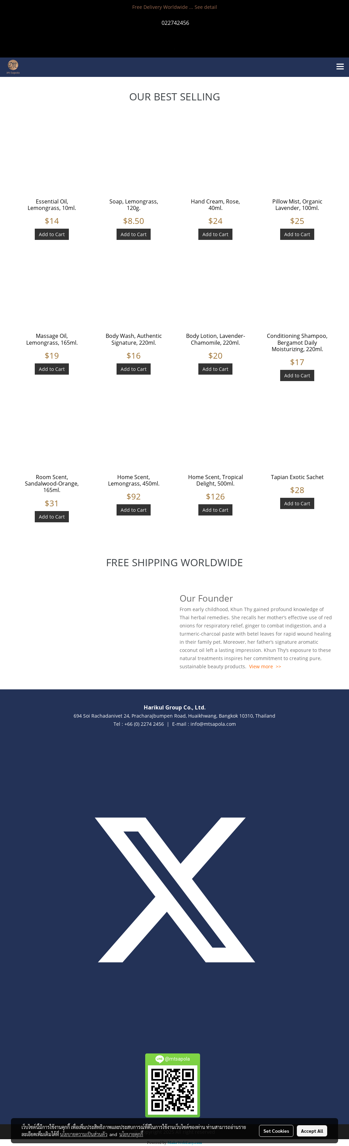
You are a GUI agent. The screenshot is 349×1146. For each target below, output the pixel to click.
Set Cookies (276, 1131)
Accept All (312, 1131)
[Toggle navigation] (340, 67)
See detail (206, 7)
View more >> (265, 666)
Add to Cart (52, 234)
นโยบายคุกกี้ (131, 1134)
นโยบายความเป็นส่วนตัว (83, 1134)
